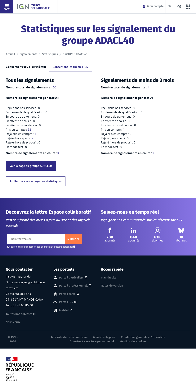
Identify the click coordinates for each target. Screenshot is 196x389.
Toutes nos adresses (19, 314)
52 (29, 129)
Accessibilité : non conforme (69, 337)
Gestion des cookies (133, 341)
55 (54, 87)
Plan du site (108, 277)
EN (169, 6)
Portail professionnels (73, 286)
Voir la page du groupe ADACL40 (31, 166)
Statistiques (50, 54)
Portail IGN (66, 302)
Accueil (10, 54)
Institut (64, 310)
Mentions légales (104, 337)
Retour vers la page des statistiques (35, 181)
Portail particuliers (71, 278)
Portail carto (67, 294)
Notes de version (112, 285)
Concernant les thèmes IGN (70, 67)
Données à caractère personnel (90, 341)
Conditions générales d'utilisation (143, 337)
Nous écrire (13, 322)
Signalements (28, 54)
